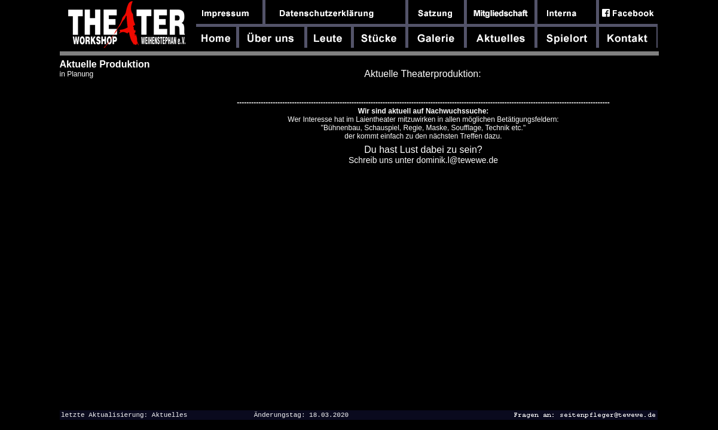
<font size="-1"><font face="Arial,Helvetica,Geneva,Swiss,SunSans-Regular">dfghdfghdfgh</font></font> (421, 234)
